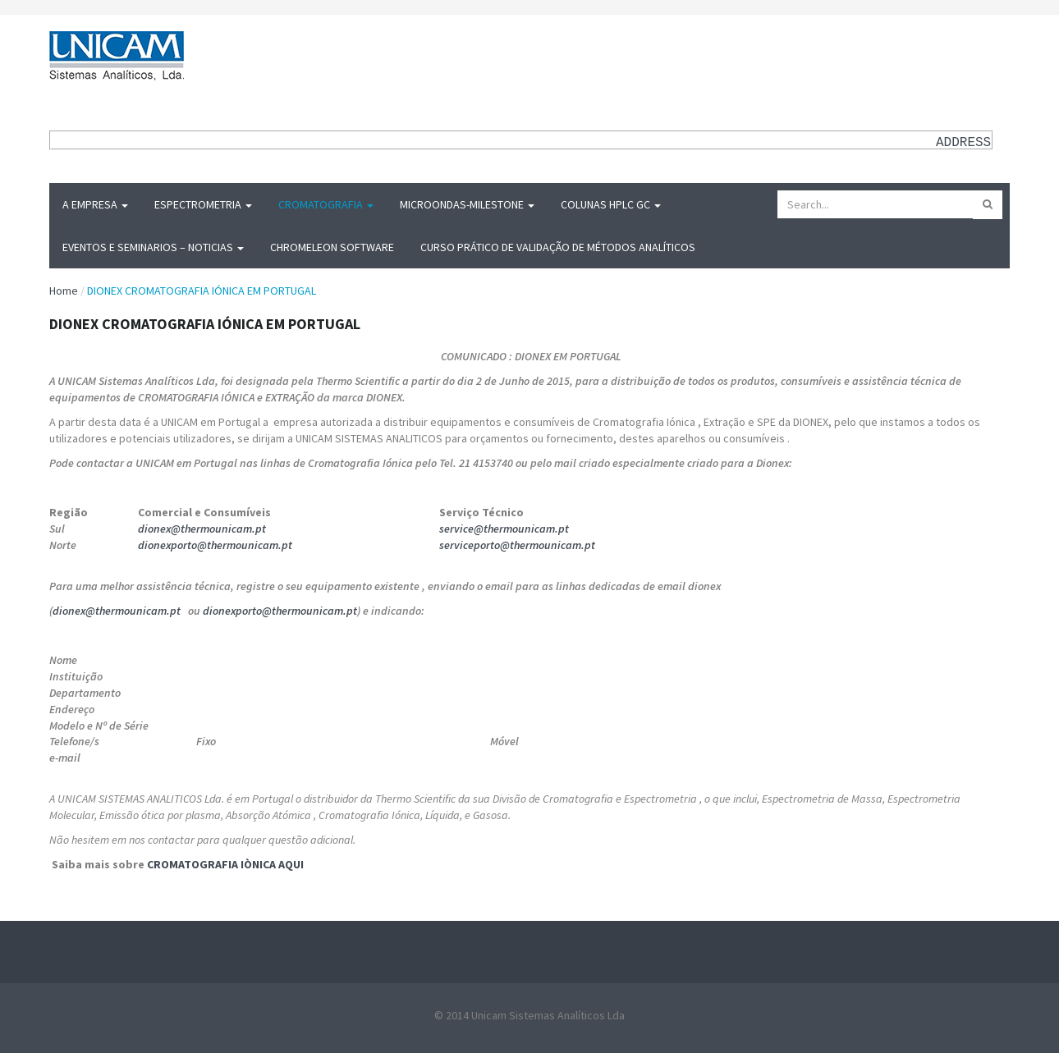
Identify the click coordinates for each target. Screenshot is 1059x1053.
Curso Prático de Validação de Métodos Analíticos (557, 247)
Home (63, 290)
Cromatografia (326, 204)
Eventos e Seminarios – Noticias (153, 247)
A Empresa (95, 204)
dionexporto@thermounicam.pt (215, 545)
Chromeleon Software (332, 247)
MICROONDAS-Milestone (467, 204)
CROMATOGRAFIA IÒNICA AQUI (225, 864)
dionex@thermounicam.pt (202, 528)
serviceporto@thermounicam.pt (517, 545)
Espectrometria (203, 204)
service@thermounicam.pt (504, 528)
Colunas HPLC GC (611, 204)
